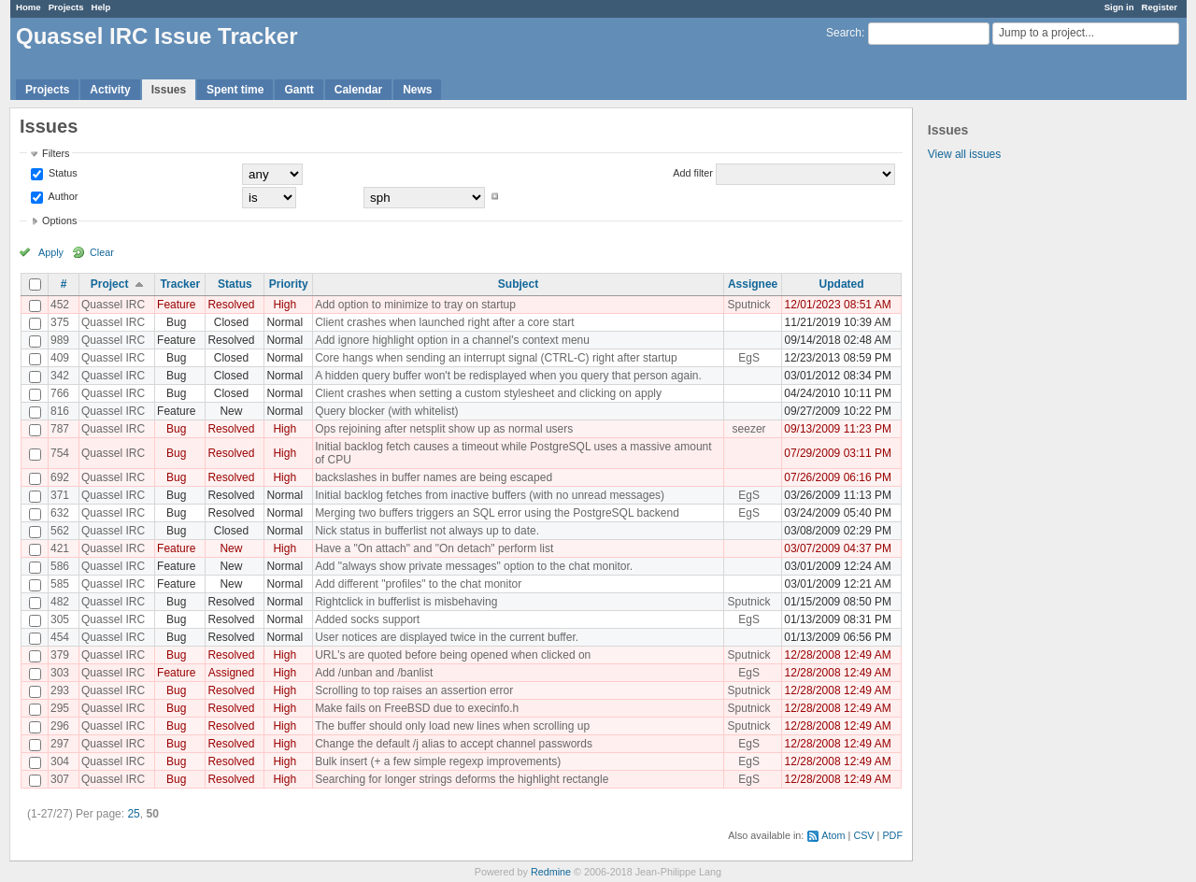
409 (59, 357)
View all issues (964, 154)
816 (59, 411)
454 (59, 637)
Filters (55, 153)
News (417, 89)
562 (59, 530)
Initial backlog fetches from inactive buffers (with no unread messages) (489, 495)
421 (59, 548)
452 (59, 304)
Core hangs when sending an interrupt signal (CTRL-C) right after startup (496, 357)
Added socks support (367, 619)
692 (59, 477)
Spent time (234, 89)
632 (59, 512)
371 (59, 495)
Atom (833, 835)
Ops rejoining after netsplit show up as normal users (444, 428)
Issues (168, 89)
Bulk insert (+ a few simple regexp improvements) (438, 761)
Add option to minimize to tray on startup (415, 304)
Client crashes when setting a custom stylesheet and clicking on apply (488, 393)
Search (843, 32)
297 (59, 743)
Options (59, 220)
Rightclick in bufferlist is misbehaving (406, 601)
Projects (66, 7)
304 (59, 761)
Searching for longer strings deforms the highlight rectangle (461, 779)
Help (101, 7)
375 (59, 322)
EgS (749, 357)
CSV (863, 835)
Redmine (551, 871)
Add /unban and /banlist (374, 672)
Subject (518, 284)
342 (59, 375)
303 (59, 672)
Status (62, 172)
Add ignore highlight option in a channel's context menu (452, 340)
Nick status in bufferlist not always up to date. (427, 530)
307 (59, 779)
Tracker (180, 284)
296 (59, 726)
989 (59, 340)
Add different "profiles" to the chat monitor (418, 583)
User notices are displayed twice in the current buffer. (446, 637)
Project (110, 284)
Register (1159, 7)
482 (59, 601)
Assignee (752, 284)
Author (62, 196)
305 (59, 619)
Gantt (298, 89)
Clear (102, 252)
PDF (892, 835)
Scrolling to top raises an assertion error (414, 690)
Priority (288, 284)
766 (59, 393)
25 (133, 813)
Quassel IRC (113, 304)
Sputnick (749, 304)
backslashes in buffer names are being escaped (433, 477)
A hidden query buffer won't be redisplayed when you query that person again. (508, 375)
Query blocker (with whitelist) (386, 411)
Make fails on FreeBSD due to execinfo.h (417, 708)
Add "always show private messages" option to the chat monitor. (474, 566)
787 (59, 428)
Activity (110, 89)
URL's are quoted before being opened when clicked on (453, 655)
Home (28, 7)
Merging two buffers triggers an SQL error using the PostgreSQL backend (497, 512)
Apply (51, 252)
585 (59, 583)
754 (59, 453)
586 (59, 566)
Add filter (693, 172)
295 (59, 708)
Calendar (358, 89)
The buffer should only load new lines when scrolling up (452, 726)
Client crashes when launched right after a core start (444, 322)
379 (59, 655)
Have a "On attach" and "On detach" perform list (434, 548)
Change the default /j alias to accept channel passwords (453, 743)
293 (59, 690)
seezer (749, 428)
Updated (841, 284)
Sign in (1119, 7)
